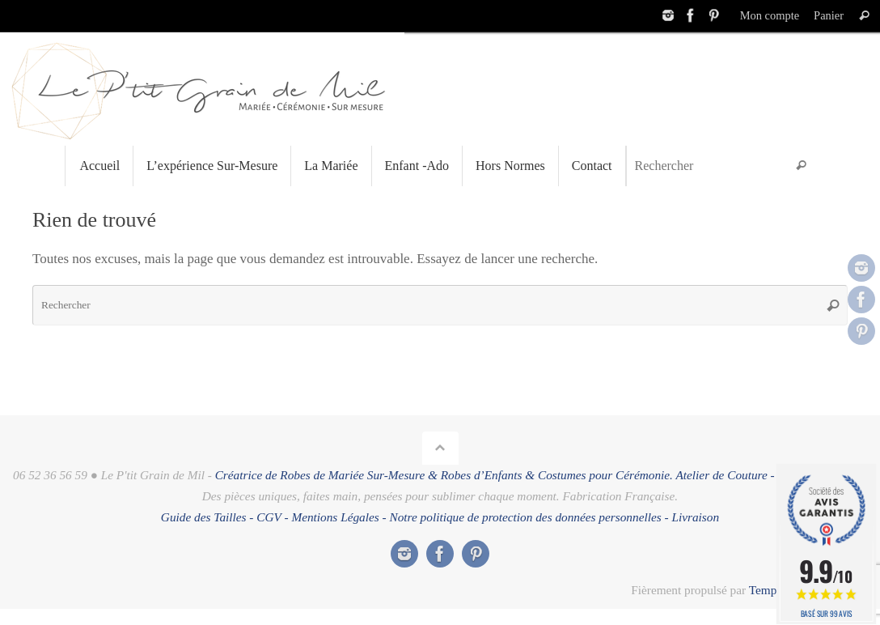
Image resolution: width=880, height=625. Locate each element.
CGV (268, 517)
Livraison (695, 517)
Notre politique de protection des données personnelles (526, 517)
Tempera (770, 590)
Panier (829, 15)
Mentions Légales (335, 517)
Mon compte (769, 15)
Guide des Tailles (204, 517)
